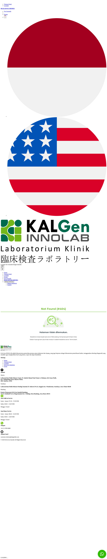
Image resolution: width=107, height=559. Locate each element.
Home (5, 272)
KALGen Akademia (9, 365)
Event (5, 366)
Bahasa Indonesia (9, 281)
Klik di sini (25, 264)
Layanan (6, 5)
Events (6, 14)
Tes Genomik (7, 11)
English (9, 285)
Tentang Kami (8, 4)
